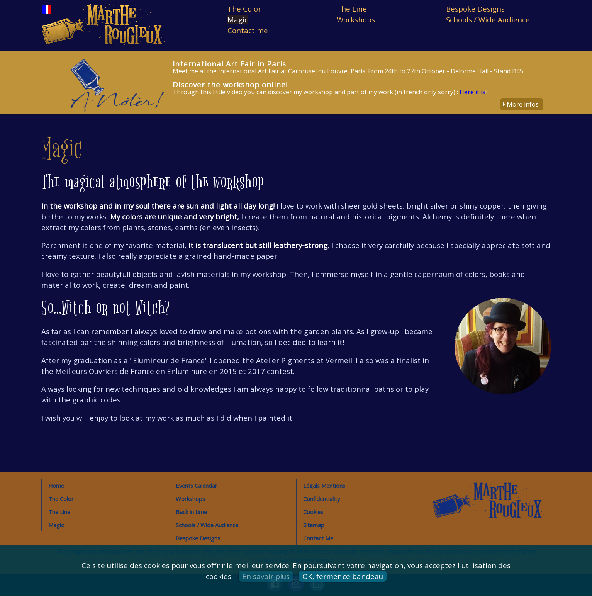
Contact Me (318, 538)
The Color (244, 9)
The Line (352, 9)
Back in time (191, 512)
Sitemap (313, 525)
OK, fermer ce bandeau (342, 576)
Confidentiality (321, 499)
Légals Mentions (324, 485)
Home (56, 485)
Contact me (247, 30)
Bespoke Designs (475, 9)
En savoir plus (266, 576)
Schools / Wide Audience (488, 19)
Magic (237, 19)
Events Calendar (196, 485)
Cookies (313, 512)
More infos (523, 104)
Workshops (356, 19)
